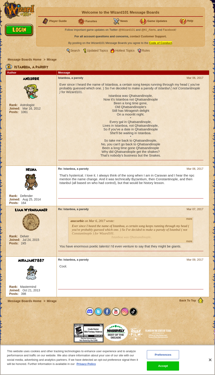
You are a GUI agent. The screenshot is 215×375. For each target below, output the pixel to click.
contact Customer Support (148, 36)
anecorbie (31, 78)
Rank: (14, 105)
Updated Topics (97, 50)
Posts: (14, 112)
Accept (163, 368)
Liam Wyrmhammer (31, 210)
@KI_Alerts (148, 29)
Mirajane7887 (31, 260)
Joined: (15, 108)
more (189, 218)
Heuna (31, 169)
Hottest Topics (125, 50)
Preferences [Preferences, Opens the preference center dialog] (163, 357)
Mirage (52, 59)
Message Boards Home (25, 59)
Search (75, 50)
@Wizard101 (127, 29)
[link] (63, 332)
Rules (146, 50)
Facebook (169, 29)
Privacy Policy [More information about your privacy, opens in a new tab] (86, 366)
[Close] (210, 362)
